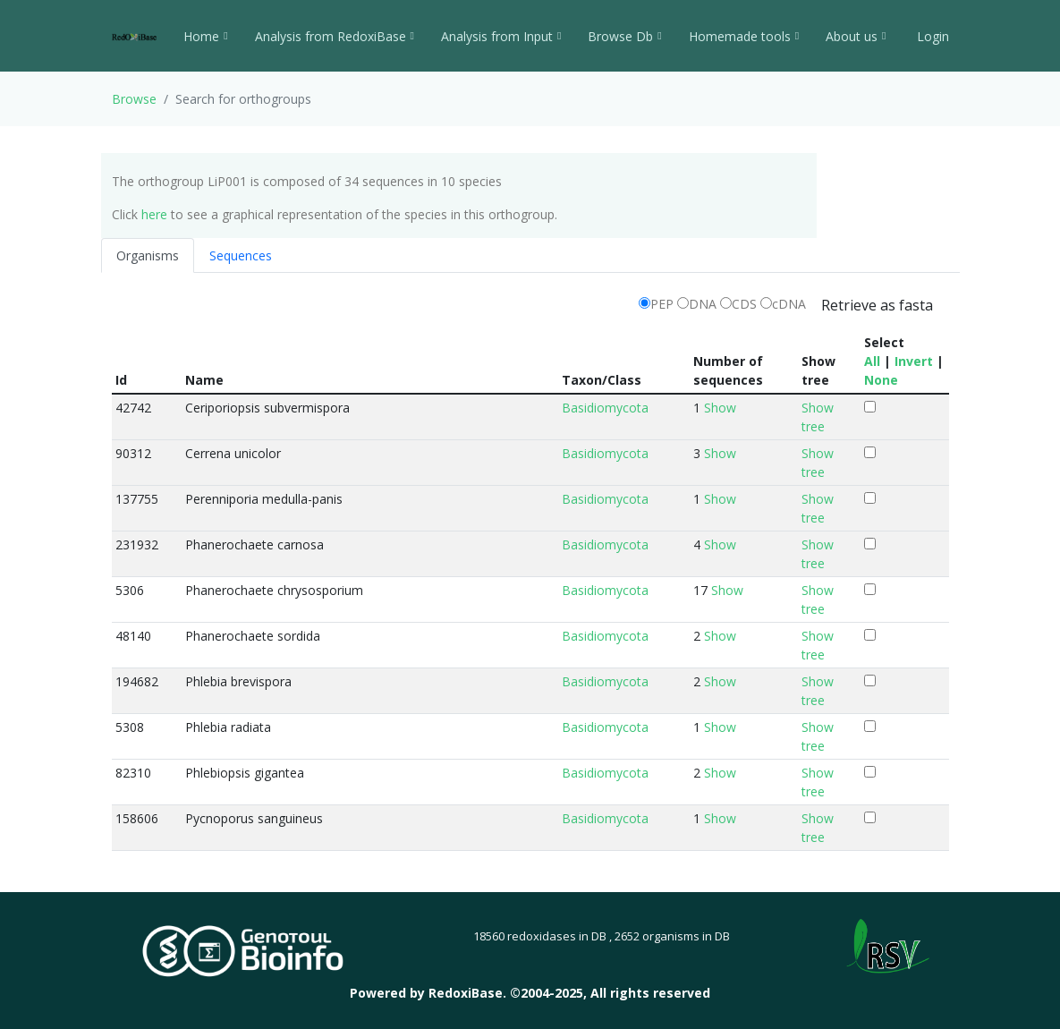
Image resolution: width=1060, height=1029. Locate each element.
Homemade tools (744, 36)
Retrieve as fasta (877, 305)
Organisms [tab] (147, 255)
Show (720, 407)
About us (856, 36)
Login (931, 36)
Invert (914, 361)
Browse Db (624, 36)
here (154, 214)
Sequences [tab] (240, 255)
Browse (134, 98)
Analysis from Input (501, 36)
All (872, 361)
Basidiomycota (605, 407)
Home (205, 36)
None (881, 379)
